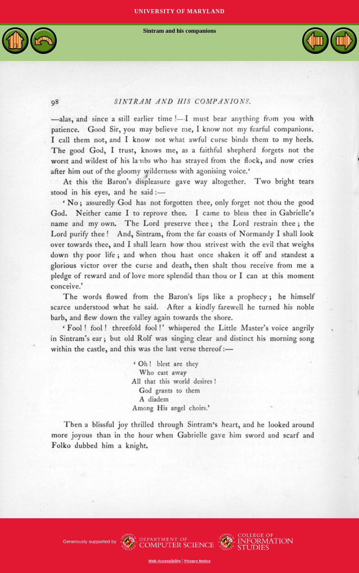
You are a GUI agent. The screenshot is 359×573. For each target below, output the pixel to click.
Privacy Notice (197, 561)
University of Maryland (179, 11)
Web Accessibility (164, 561)
